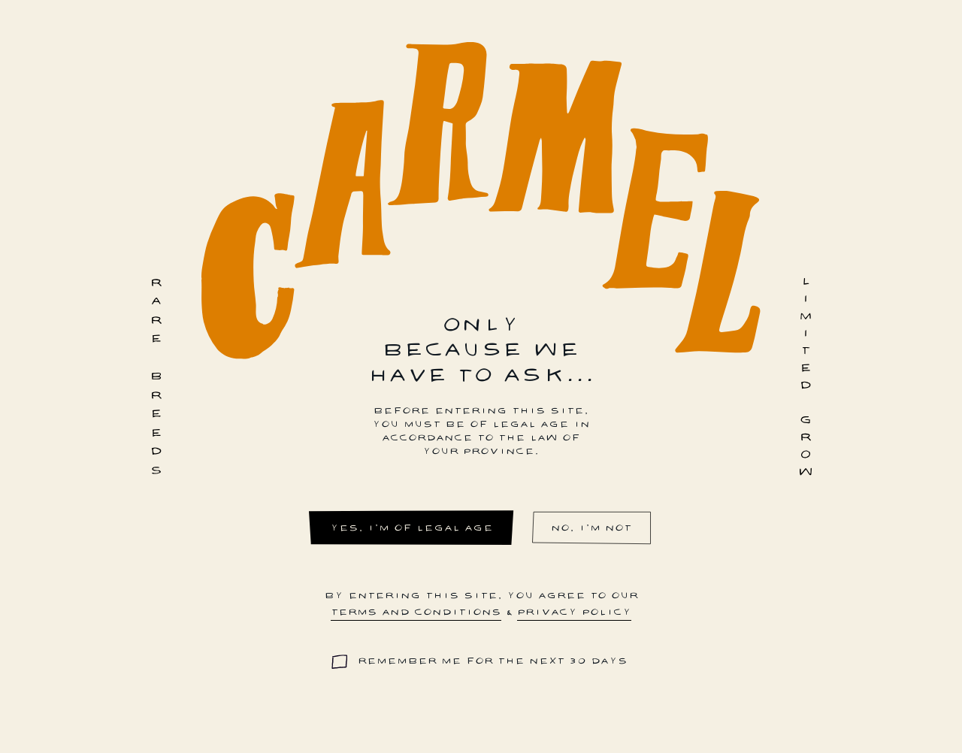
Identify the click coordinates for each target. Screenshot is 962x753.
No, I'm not (591, 527)
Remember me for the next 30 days (493, 660)
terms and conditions (416, 611)
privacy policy (574, 611)
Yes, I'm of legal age (411, 527)
